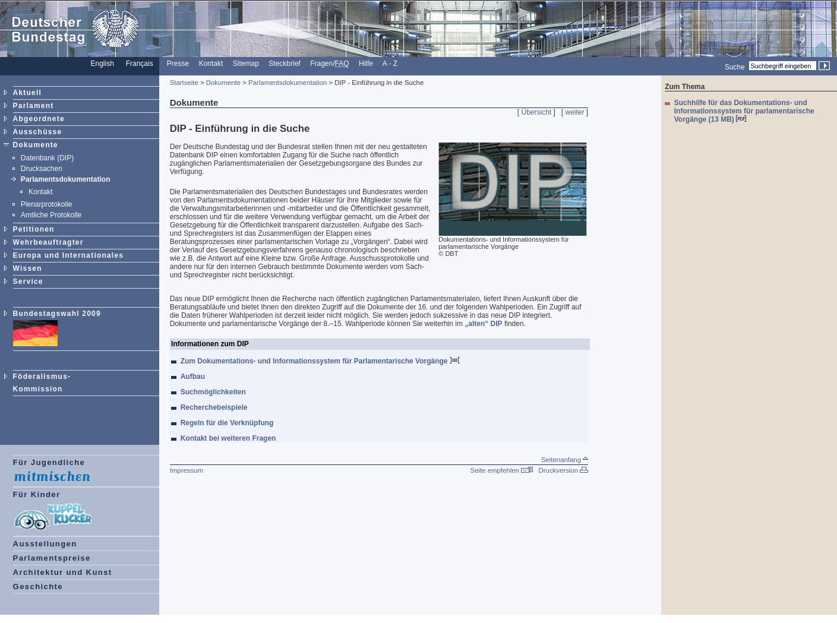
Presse (178, 63)
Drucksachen (41, 169)
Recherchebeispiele (215, 407)
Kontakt (211, 63)
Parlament (33, 106)
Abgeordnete (39, 119)
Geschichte (38, 586)
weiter (575, 112)
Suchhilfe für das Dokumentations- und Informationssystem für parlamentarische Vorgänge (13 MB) (744, 111)
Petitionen (34, 229)
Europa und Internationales (68, 255)
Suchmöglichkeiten (214, 392)
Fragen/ (329, 63)
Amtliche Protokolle (51, 215)
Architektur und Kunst (62, 572)
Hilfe (366, 63)
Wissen (27, 268)
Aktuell (27, 92)
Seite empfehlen (501, 470)
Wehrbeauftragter (48, 242)
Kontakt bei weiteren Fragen (230, 438)
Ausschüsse (37, 132)
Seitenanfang (564, 459)
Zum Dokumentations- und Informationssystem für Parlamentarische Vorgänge (320, 361)
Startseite (184, 82)
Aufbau (194, 376)
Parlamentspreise (52, 558)
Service (28, 281)
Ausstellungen (45, 543)
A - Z (390, 63)
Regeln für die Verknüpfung (228, 423)
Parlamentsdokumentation (65, 179)
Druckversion (564, 470)
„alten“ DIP (483, 324)
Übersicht (536, 112)
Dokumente (35, 145)
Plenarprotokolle (46, 204)
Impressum (186, 470)
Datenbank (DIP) (47, 158)
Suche (735, 66)
